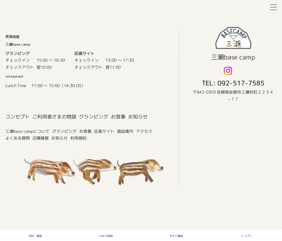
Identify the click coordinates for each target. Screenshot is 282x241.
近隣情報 (40, 138)
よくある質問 (17, 138)
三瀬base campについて (27, 131)
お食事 (118, 116)
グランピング (93, 116)
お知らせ (138, 116)
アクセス (144, 131)
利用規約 (78, 138)
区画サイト (104, 131)
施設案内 (125, 131)
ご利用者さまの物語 (54, 116)
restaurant (14, 76)
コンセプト (17, 116)
